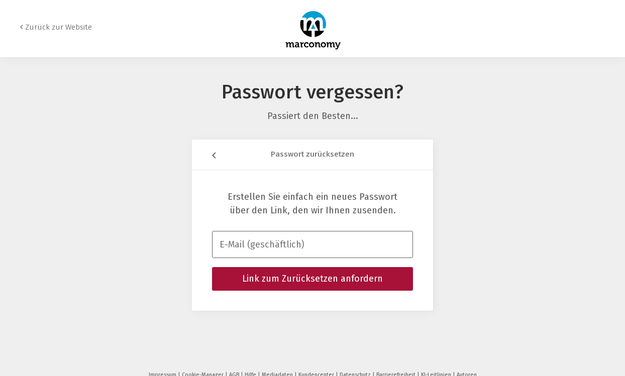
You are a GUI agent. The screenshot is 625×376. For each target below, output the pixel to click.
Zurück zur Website (58, 27)
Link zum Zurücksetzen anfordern (312, 278)
